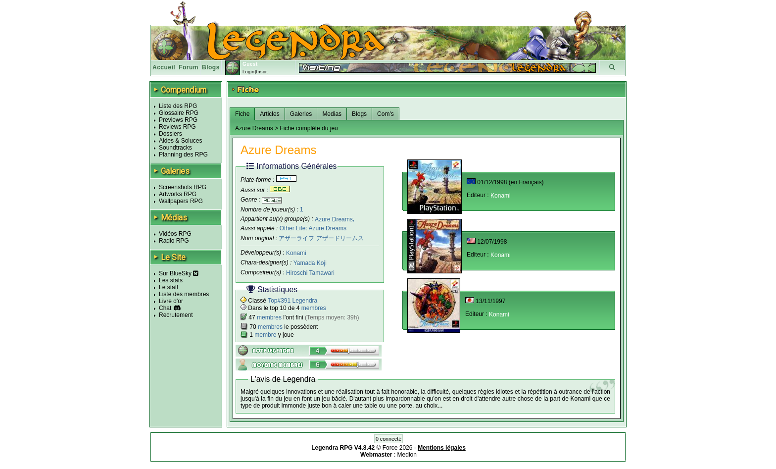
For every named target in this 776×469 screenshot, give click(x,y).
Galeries (301, 113)
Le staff (168, 287)
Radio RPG (174, 240)
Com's (385, 113)
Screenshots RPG (182, 187)
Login (248, 71)
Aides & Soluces (180, 140)
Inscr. (262, 71)
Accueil (163, 67)
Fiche (242, 113)
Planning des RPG (183, 154)
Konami (296, 253)
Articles (269, 113)
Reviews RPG (177, 126)
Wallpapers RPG (181, 201)
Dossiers (170, 133)
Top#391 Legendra (292, 300)
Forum (188, 67)
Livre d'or (171, 301)
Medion (407, 454)
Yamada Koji (310, 263)
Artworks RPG (177, 194)
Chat (165, 308)
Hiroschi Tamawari (310, 272)
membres (313, 308)
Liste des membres (184, 294)
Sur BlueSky (178, 273)
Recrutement (176, 315)
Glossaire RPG (178, 112)
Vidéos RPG (175, 233)
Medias (331, 113)
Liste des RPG (178, 106)
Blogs (211, 67)
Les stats (171, 280)
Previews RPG (178, 119)
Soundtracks (175, 147)
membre (265, 334)
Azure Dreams (334, 218)
